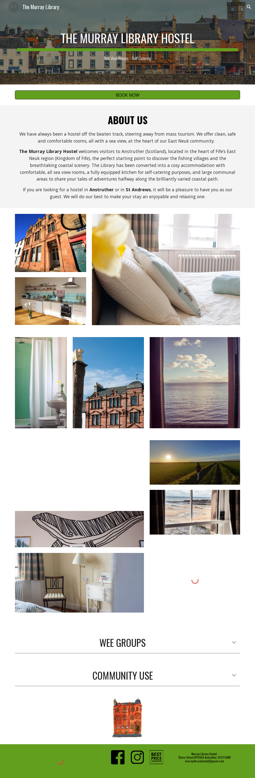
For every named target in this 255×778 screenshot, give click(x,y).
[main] (127, 42)
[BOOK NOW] (127, 95)
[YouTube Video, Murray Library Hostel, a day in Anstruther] (79, 472)
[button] (249, 7)
